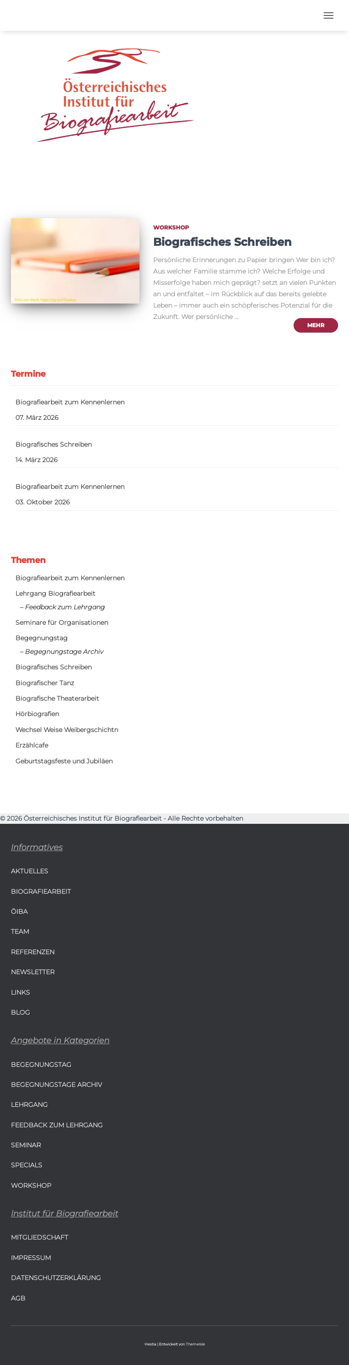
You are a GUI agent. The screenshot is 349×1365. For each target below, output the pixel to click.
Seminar (26, 1145)
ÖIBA (19, 911)
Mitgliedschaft (39, 1237)
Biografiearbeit (41, 891)
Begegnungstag (41, 638)
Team (20, 931)
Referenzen (33, 952)
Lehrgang (29, 1105)
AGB (18, 1298)
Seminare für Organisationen (61, 622)
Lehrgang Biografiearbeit (55, 593)
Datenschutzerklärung (56, 1278)
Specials (26, 1165)
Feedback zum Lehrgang (57, 1125)
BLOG (20, 1012)
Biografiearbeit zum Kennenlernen (70, 402)
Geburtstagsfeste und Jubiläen (64, 761)
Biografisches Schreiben (222, 242)
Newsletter (33, 972)
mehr (315, 325)
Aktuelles (29, 871)
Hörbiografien (37, 714)
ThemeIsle (195, 1344)
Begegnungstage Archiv (56, 1085)
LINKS (20, 992)
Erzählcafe (31, 745)
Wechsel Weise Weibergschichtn (66, 730)
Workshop (171, 227)
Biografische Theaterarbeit (57, 698)
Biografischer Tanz (44, 683)
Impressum (31, 1258)
